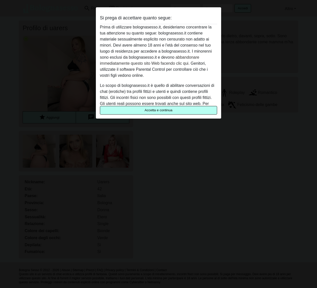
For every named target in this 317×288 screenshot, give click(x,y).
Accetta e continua (158, 110)
